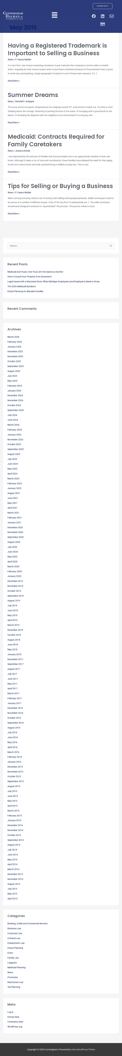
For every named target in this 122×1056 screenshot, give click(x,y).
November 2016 (15, 713)
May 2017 (12, 683)
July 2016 (12, 732)
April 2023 (12, 473)
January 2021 (14, 522)
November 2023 (15, 439)
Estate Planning (15, 948)
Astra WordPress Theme (83, 1049)
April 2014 (12, 864)
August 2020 (13, 542)
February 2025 (14, 385)
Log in (10, 1012)
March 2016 (13, 752)
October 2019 (14, 591)
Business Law (14, 928)
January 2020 (14, 576)
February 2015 (14, 815)
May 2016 (12, 742)
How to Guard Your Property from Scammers (29, 276)
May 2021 (12, 503)
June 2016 (12, 737)
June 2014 (12, 854)
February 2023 (14, 483)
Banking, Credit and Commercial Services (27, 923)
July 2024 (12, 415)
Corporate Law (14, 933)
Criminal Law (13, 938)
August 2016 (13, 727)
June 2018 (12, 644)
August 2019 (13, 600)
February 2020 (14, 571)
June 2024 (12, 420)
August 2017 (13, 669)
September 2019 (15, 596)
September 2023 (15, 449)
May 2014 (12, 859)
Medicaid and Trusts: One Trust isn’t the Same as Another (35, 272)
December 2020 (15, 527)
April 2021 (12, 507)
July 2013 (12, 888)
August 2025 (13, 371)
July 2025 (12, 376)
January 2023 (14, 488)
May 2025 (12, 381)
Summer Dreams (33, 95)
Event (10, 953)
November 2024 (15, 400)
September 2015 (15, 781)
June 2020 (12, 551)
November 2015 (15, 771)
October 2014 (14, 835)
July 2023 (12, 459)
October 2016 (14, 718)
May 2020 (12, 556)
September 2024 (15, 410)
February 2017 (14, 698)
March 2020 (13, 566)
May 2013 (12, 893)
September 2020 (15, 537)
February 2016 (14, 757)
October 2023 (14, 444)
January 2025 (14, 390)
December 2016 (15, 708)
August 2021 (13, 493)
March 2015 (13, 810)
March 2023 (13, 478)
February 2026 (14, 342)
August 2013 (13, 884)
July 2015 (12, 791)
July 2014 (12, 849)
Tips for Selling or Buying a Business (60, 186)
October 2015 (14, 776)
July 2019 (12, 605)
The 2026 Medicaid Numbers (21, 286)
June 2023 (12, 464)
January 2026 (14, 346)
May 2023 (12, 468)
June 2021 (12, 498)
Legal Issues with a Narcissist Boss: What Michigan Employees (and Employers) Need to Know (53, 281)
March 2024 (13, 425)
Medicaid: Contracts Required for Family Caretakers (56, 140)
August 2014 (13, 845)
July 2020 (12, 547)
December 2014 (15, 825)
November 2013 (15, 879)
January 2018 (14, 654)
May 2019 (12, 615)
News (10, 59)
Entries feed (13, 1017)
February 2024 (14, 429)
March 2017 (13, 693)
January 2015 (14, 820)
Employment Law (16, 943)
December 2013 (15, 874)
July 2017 (12, 674)
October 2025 (14, 361)
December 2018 (15, 630)
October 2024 (14, 405)
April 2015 (12, 805)
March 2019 (13, 625)
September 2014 (15, 840)
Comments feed (15, 1021)
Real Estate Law (15, 982)
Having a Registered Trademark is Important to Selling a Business (57, 49)
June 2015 (12, 796)
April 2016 (12, 747)
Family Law (13, 958)
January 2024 (14, 434)
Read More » (14, 80)
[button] (54, 16)
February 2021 (14, 517)
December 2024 (15, 395)
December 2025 (15, 351)
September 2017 (15, 664)
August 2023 (13, 454)
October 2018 (14, 635)
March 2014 (13, 869)
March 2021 (13, 512)
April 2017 (12, 688)
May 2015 (12, 801)
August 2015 (13, 786)
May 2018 (12, 649)
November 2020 (15, 532)
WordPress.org (14, 1026)
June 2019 (12, 610)
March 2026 (13, 337)
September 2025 (15, 366)
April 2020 (12, 561)
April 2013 (12, 898)
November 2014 (15, 830)
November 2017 (15, 659)
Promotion (12, 977)
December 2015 (15, 766)
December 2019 (15, 581)
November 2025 (15, 356)
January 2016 (14, 762)
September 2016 (15, 723)
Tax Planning (13, 987)
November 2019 (15, 586)
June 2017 (12, 679)
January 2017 (14, 703)
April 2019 (12, 620)
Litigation (12, 962)
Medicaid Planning (16, 967)
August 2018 (13, 640)
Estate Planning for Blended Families (25, 291)
